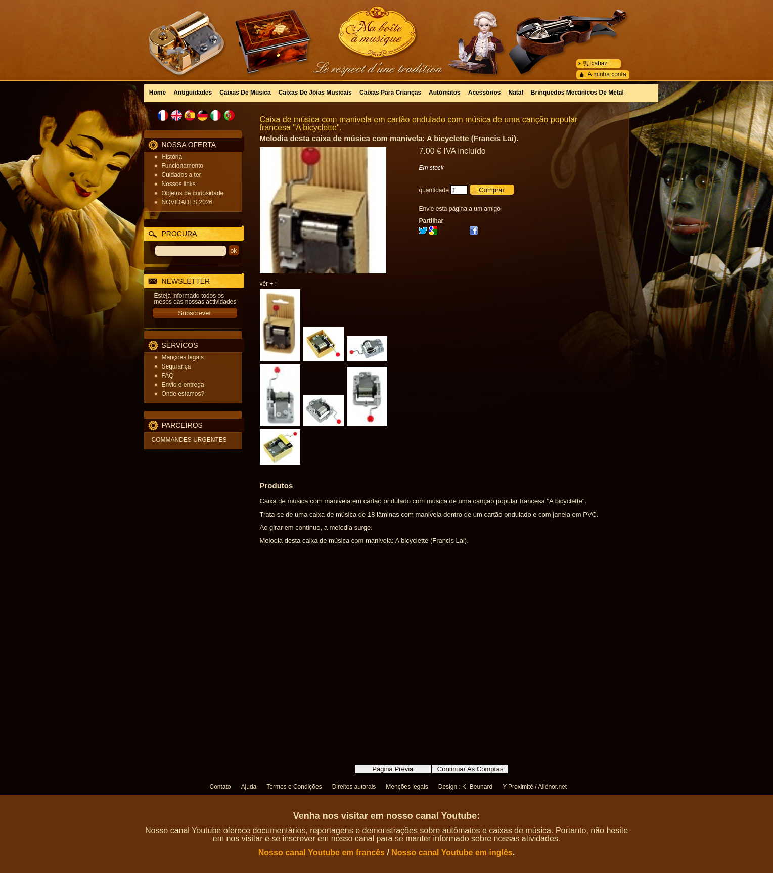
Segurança (176, 366)
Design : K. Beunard (465, 786)
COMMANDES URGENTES (189, 439)
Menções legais (183, 357)
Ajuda (249, 786)
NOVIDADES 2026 (187, 202)
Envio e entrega (183, 384)
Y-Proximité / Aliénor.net (535, 786)
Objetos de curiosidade (193, 193)
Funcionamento (183, 165)
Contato (220, 786)
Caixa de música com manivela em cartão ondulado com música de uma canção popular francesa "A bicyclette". (419, 123)
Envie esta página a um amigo (460, 208)
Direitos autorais (354, 786)
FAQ (168, 375)
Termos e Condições (294, 786)
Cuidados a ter (181, 174)
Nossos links (179, 184)
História (172, 156)
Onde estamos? (183, 393)
